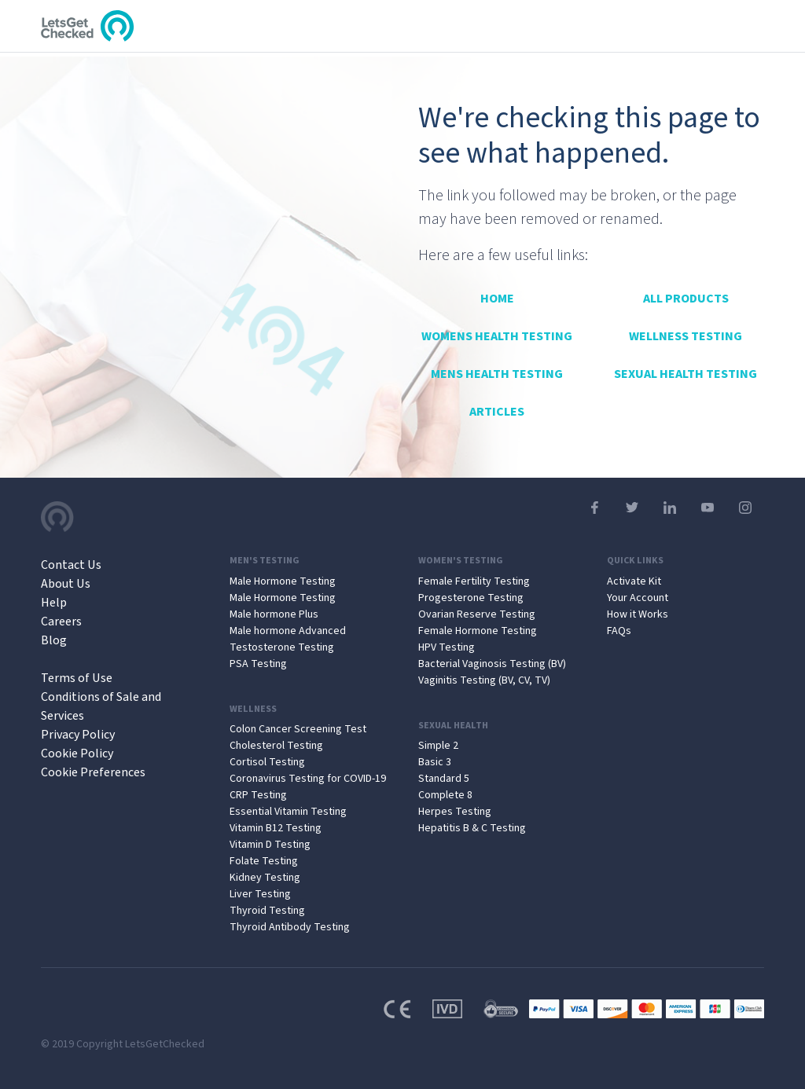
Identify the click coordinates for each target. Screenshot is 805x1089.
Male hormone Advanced (288, 631)
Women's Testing (460, 561)
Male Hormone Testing (283, 581)
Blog (54, 640)
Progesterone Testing (471, 598)
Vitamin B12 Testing (276, 828)
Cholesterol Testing (276, 746)
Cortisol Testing (267, 762)
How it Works (637, 614)
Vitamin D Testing (270, 844)
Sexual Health (453, 726)
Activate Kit (634, 581)
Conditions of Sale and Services (101, 706)
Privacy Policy (78, 734)
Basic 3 (434, 762)
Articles (496, 411)
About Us (65, 583)
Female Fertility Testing (474, 581)
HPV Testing (446, 647)
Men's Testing (265, 561)
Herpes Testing (454, 812)
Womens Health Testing (496, 336)
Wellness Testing (685, 336)
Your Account (637, 598)
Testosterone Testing (282, 647)
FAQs (619, 631)
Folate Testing (264, 861)
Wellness (253, 709)
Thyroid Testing (267, 910)
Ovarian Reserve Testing (476, 614)
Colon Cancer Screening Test (298, 729)
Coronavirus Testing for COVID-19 (308, 778)
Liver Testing (260, 894)
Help (54, 602)
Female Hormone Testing (477, 631)
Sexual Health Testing (685, 374)
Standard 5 (443, 778)
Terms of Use (76, 678)
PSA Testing (258, 664)
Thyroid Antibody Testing (290, 927)
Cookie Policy (77, 753)
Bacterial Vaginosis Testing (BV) (492, 664)
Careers (61, 621)
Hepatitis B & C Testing (472, 828)
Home (497, 298)
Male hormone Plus (274, 614)
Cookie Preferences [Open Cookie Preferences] (93, 772)
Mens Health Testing (497, 374)
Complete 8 (445, 795)
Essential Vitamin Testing (288, 812)
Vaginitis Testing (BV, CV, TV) (484, 680)
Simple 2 (438, 746)
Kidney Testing (265, 878)
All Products (686, 298)
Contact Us (71, 565)
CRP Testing (258, 795)
